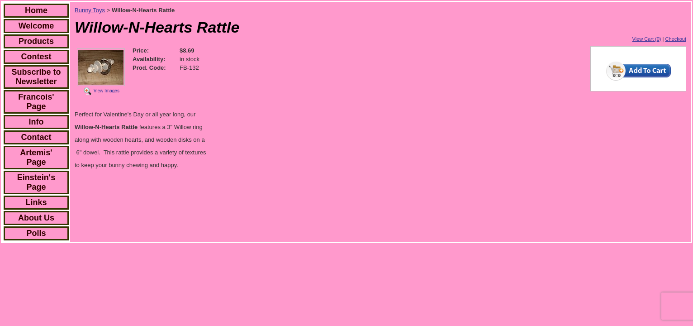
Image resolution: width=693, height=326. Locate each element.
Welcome (36, 25)
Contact (36, 137)
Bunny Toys (90, 10)
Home (36, 10)
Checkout (675, 39)
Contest (36, 56)
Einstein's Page (36, 182)
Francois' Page (36, 101)
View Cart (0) (646, 39)
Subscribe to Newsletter (36, 76)
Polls (36, 233)
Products (36, 41)
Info (36, 121)
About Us (36, 217)
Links (36, 202)
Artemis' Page (36, 157)
